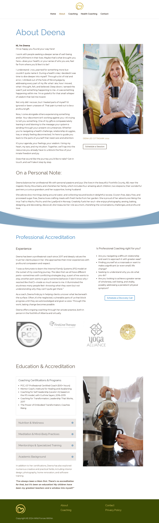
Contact (104, 14)
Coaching (73, 14)
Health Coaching (89, 14)
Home (53, 14)
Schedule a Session (94, 146)
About (62, 14)
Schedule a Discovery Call (120, 298)
